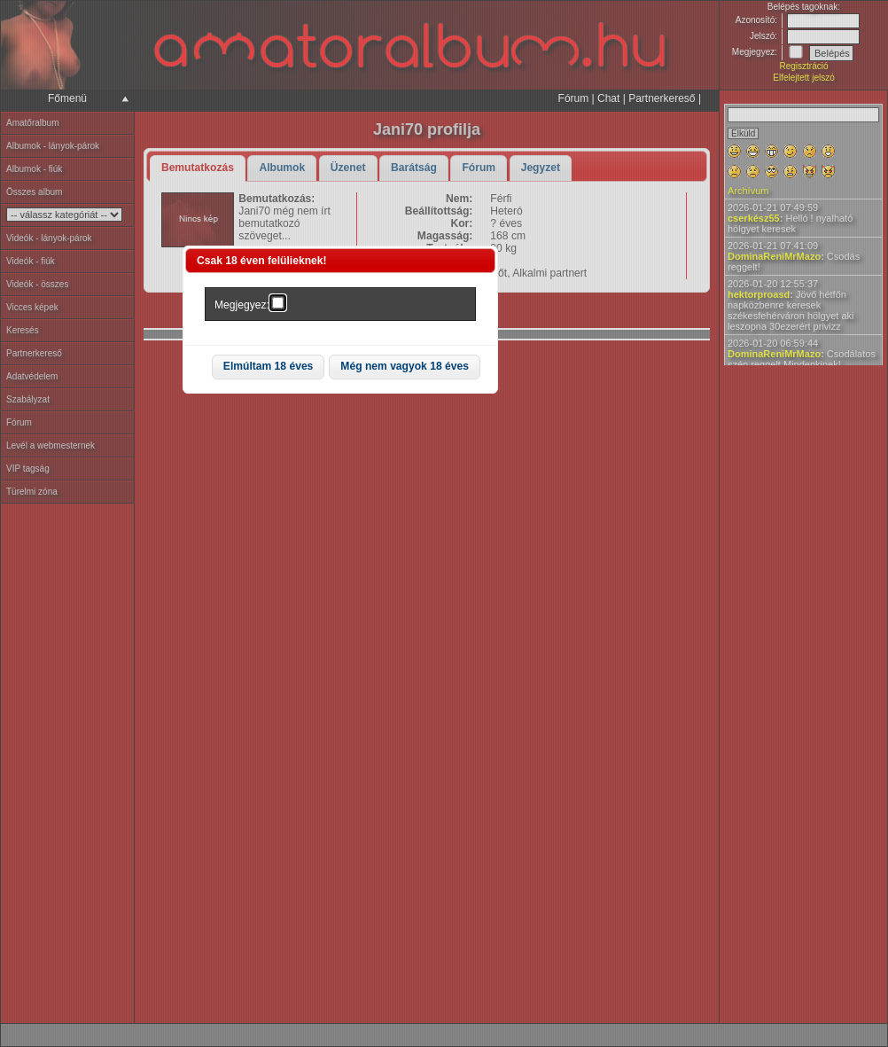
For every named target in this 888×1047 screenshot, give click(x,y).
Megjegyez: (241, 305)
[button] (268, 367)
